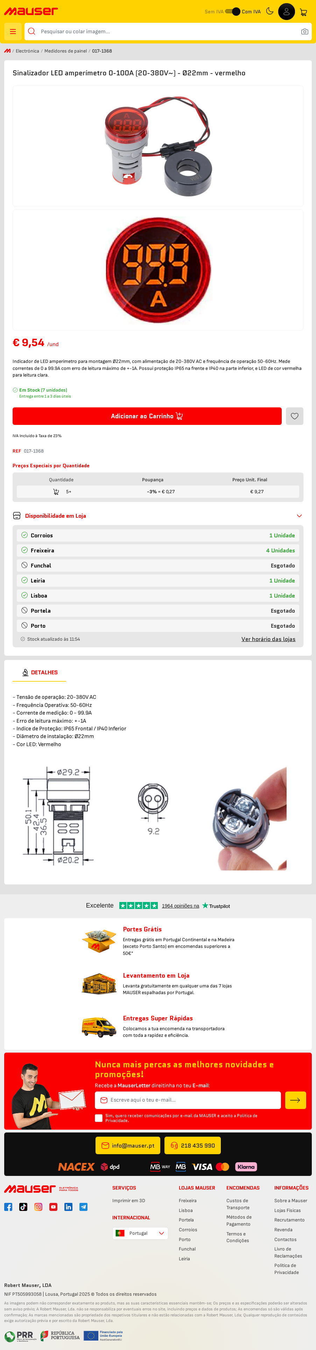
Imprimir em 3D (128, 1201)
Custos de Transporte (238, 1204)
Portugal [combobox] (138, 1233)
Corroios (188, 1230)
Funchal (187, 1249)
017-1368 (34, 451)
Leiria (184, 1259)
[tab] (39, 672)
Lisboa (186, 1210)
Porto (185, 1239)
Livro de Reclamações (288, 1252)
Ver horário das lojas (268, 639)
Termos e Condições (237, 1237)
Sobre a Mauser (290, 1201)
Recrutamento (289, 1220)
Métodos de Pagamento (239, 1220)
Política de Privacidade (286, 1268)
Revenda (283, 1230)
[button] (158, 515)
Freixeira (188, 1201)
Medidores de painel (66, 51)
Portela (186, 1220)
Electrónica (28, 51)
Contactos (285, 1239)
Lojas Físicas (287, 1210)
